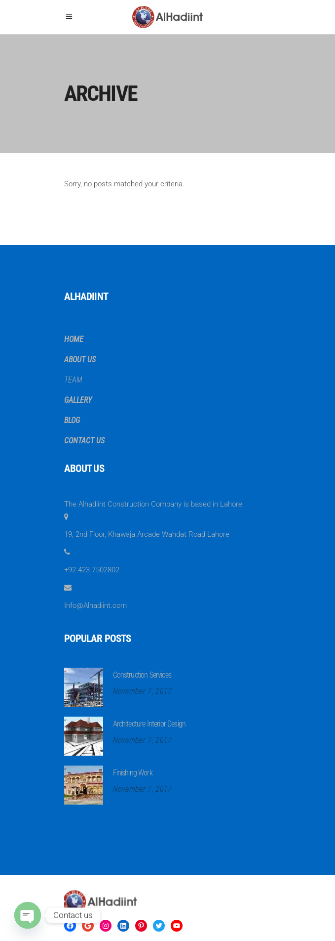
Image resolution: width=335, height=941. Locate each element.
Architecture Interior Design (149, 723)
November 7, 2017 (142, 691)
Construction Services (142, 675)
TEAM (73, 380)
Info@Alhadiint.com (95, 605)
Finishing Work (132, 772)
